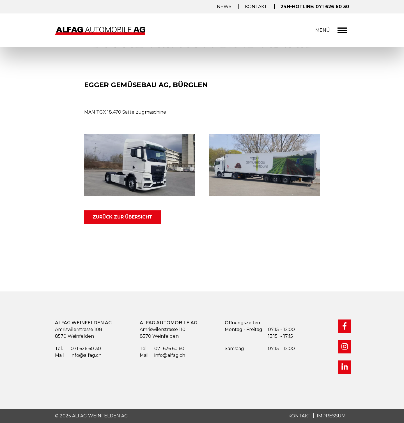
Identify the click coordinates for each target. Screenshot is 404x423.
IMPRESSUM (331, 416)
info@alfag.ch (78, 355)
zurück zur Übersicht (122, 217)
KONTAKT (299, 416)
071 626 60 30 (78, 349)
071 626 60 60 (162, 349)
